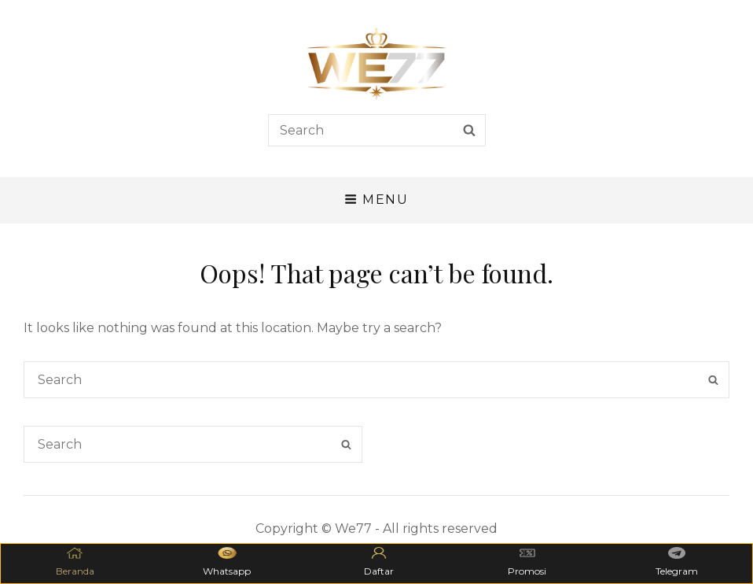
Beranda (75, 562)
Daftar (379, 562)
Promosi (527, 562)
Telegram (677, 562)
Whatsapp (227, 562)
